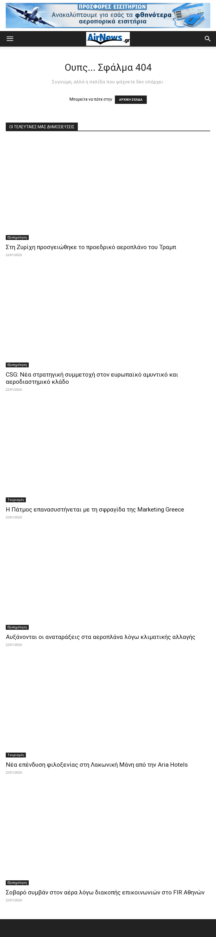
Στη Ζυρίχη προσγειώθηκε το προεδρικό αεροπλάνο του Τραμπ (91, 247)
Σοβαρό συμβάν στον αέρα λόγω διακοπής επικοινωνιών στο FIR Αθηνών (105, 892)
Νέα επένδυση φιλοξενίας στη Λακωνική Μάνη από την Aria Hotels (97, 764)
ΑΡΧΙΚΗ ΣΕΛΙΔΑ (130, 100)
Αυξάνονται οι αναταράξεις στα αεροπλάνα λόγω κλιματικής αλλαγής (100, 636)
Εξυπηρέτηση (17, 237)
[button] (10, 39)
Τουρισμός (15, 500)
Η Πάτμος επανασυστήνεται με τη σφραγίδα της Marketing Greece (95, 509)
